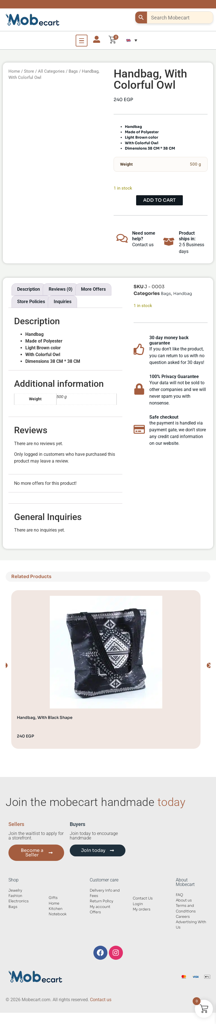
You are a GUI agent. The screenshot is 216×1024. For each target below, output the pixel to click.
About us (184, 900)
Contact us (100, 999)
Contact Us (143, 898)
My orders (141, 909)
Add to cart (159, 200)
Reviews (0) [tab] (61, 289)
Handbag (182, 293)
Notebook (58, 914)
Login (138, 904)
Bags (73, 71)
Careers (183, 916)
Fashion (15, 896)
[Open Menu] (81, 40)
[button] (131, 40)
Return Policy (101, 901)
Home (14, 71)
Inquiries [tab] (62, 301)
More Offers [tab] (93, 289)
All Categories (51, 71)
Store (29, 71)
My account (100, 907)
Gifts (53, 898)
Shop (13, 880)
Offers (95, 912)
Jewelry (15, 890)
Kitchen (55, 909)
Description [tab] (28, 289)
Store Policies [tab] (31, 301)
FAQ (179, 895)
